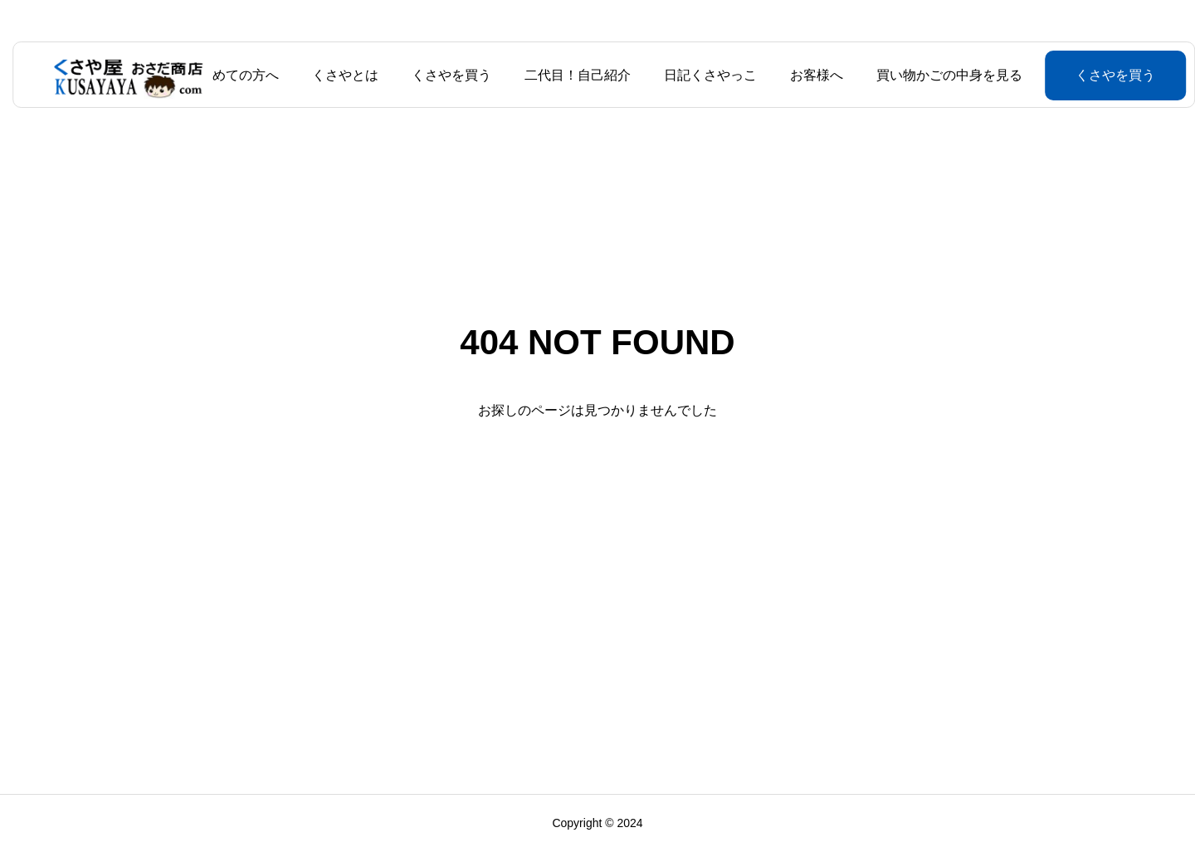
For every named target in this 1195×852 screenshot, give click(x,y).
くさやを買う (445, 75)
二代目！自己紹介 (571, 75)
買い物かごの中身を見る (943, 75)
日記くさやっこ (703, 75)
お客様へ (809, 75)
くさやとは (338, 75)
